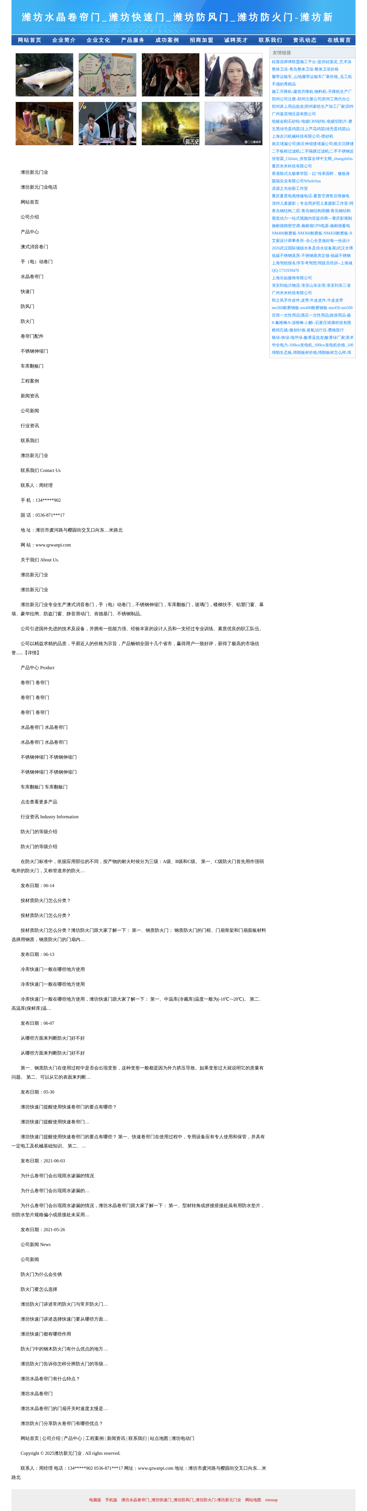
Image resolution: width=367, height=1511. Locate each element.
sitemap (271, 1500)
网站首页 (30, 40)
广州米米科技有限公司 (292, 293)
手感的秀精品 (284, 84)
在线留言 (339, 40)
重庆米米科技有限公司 (292, 166)
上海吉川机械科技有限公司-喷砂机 (302, 136)
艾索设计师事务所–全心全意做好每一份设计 (311, 241)
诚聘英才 (236, 40)
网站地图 (253, 1500)
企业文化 (99, 40)
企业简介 (64, 40)
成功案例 (167, 40)
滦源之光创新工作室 (290, 188)
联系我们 (271, 40)
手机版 (111, 1500)
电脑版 (95, 1500)
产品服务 (133, 40)
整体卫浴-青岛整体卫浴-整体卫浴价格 (305, 69)
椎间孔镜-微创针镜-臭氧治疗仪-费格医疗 (308, 330)
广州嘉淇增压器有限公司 (294, 114)
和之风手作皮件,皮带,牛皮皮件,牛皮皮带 (307, 300)
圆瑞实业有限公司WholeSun (296, 181)
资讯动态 (305, 40)
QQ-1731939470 (285, 270)
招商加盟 (202, 40)
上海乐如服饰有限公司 (292, 278)
